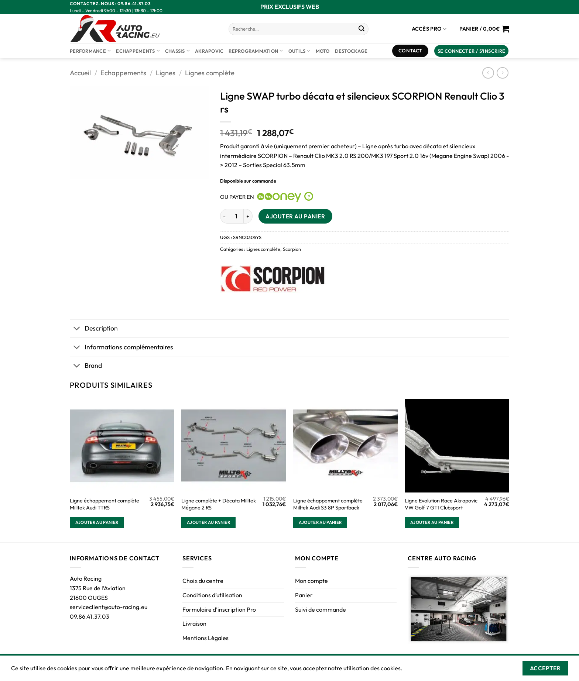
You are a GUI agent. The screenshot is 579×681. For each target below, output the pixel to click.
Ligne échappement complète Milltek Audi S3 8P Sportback (328, 504)
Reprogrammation (256, 50)
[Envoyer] (361, 29)
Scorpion (292, 249)
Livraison (194, 623)
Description (94, 329)
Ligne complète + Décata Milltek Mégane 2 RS (218, 504)
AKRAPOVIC (209, 51)
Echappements (138, 50)
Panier (304, 595)
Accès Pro (429, 28)
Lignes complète (209, 73)
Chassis (177, 50)
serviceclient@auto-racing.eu (108, 607)
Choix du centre (202, 580)
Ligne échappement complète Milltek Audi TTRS (104, 504)
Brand (86, 366)
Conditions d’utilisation (212, 595)
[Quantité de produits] (236, 216)
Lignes (165, 73)
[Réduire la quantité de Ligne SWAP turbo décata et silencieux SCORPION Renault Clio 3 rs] (224, 216)
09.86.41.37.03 (89, 616)
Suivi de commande (320, 609)
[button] (471, 51)
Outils (299, 50)
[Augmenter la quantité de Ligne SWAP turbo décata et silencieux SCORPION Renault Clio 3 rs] (248, 216)
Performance (90, 50)
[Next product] (488, 73)
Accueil (80, 73)
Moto (323, 51)
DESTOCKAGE (351, 51)
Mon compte (311, 580)
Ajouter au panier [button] (97, 522)
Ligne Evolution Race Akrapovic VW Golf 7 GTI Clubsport (441, 504)
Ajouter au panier (295, 216)
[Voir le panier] (484, 29)
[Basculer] (77, 329)
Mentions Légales (205, 638)
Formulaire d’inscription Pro (219, 609)
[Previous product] (502, 73)
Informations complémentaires (121, 348)
